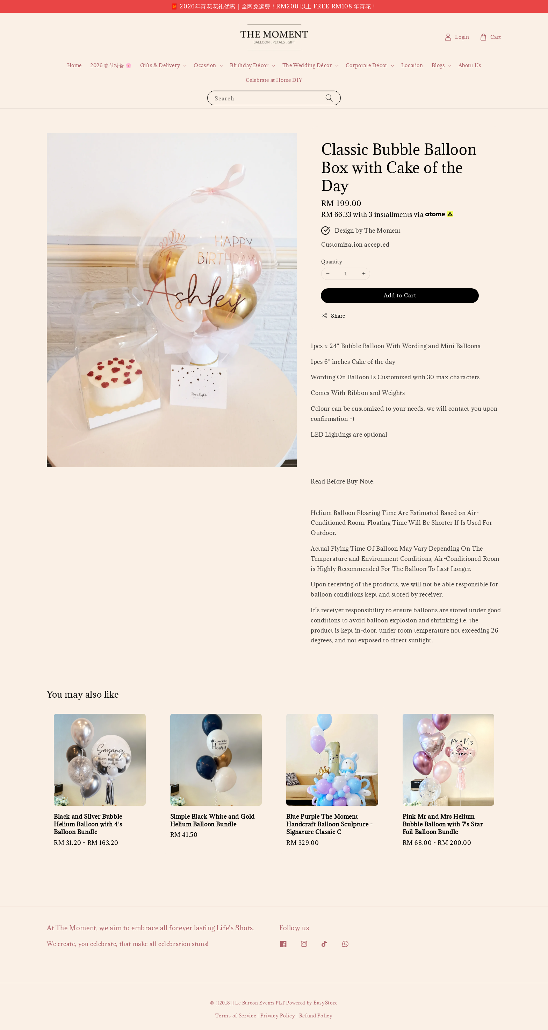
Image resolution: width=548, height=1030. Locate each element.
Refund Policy (316, 1016)
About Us (470, 65)
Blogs (438, 65)
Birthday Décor (249, 65)
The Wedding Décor (307, 65)
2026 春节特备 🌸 (111, 65)
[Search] (329, 98)
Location (412, 65)
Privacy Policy (277, 1016)
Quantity (331, 262)
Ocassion (205, 65)
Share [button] (333, 315)
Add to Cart (400, 295)
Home (74, 65)
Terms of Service (235, 1016)
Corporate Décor (367, 65)
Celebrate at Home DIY (274, 80)
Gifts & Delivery (160, 65)
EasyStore (325, 1003)
